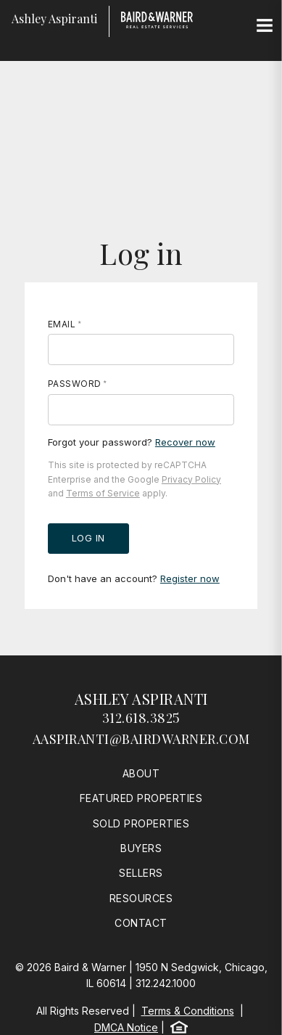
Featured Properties (141, 798)
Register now (190, 578)
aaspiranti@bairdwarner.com (141, 739)
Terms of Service (103, 493)
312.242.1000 (166, 983)
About (141, 773)
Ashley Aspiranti (141, 698)
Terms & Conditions (187, 1011)
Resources (141, 898)
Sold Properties (141, 823)
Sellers (141, 873)
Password (74, 383)
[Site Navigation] (264, 26)
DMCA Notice (126, 1027)
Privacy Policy (191, 479)
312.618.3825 (141, 718)
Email (62, 324)
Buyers (141, 848)
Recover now (185, 442)
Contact (141, 923)
